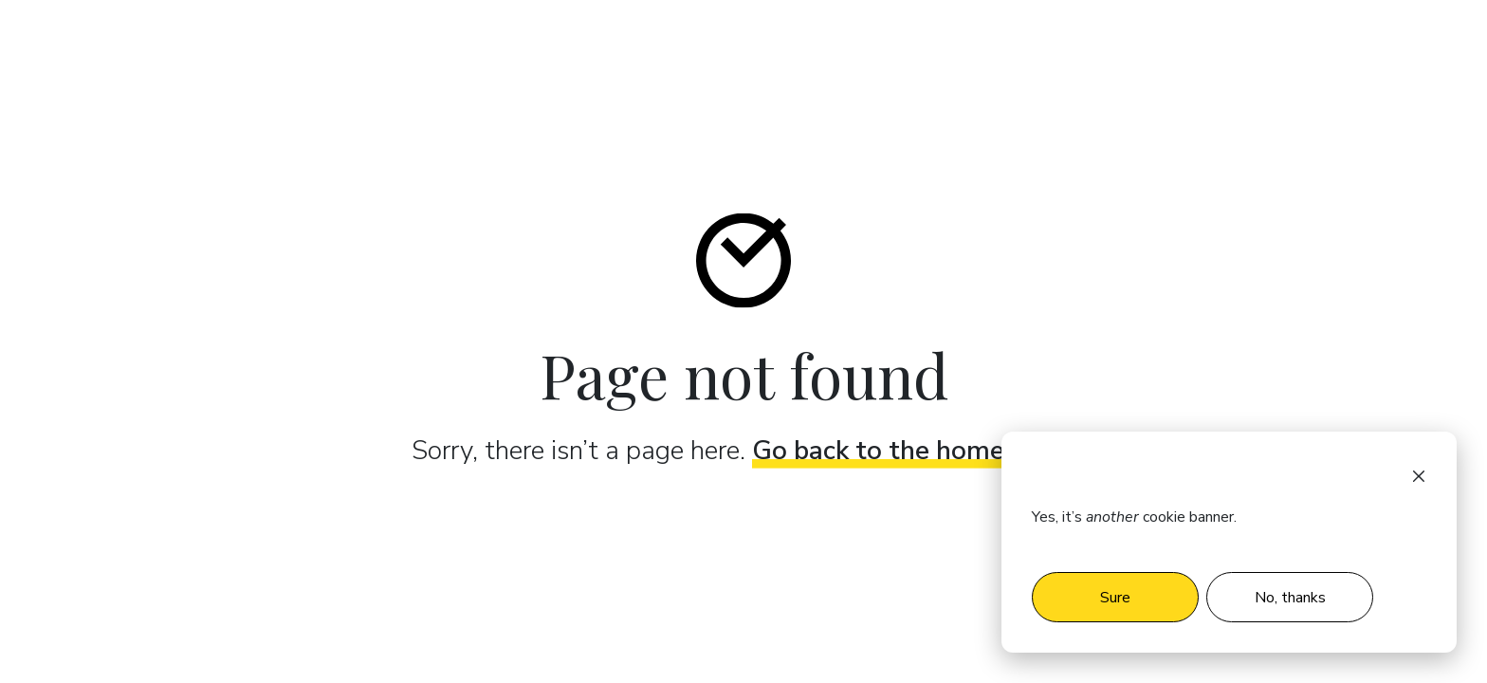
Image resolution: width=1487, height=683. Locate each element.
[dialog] (1229, 542)
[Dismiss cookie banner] (1418, 475)
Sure (1115, 597)
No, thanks (1290, 597)
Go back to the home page (911, 450)
